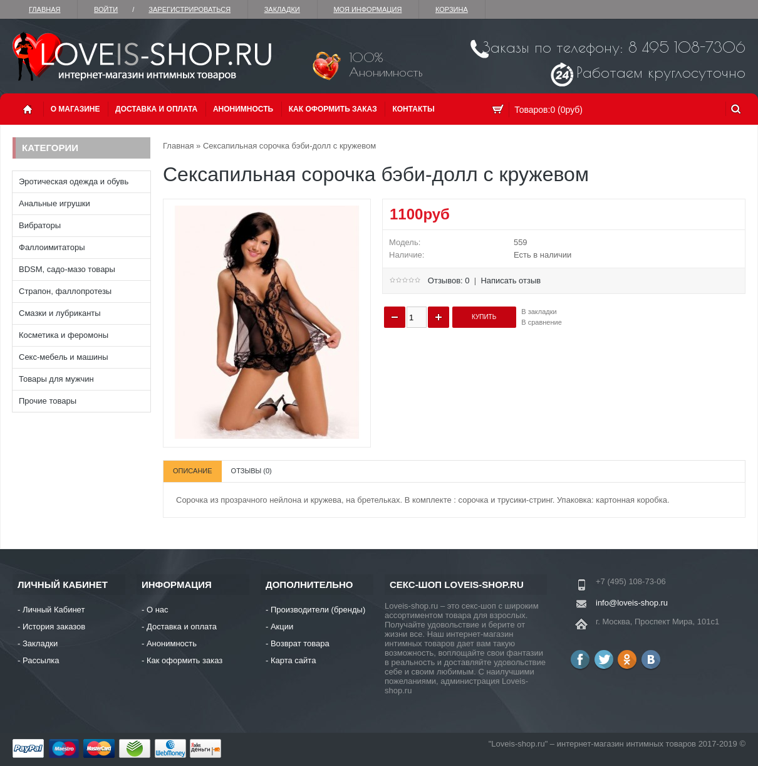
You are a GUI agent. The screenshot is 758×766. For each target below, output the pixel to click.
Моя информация (367, 9)
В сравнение (541, 322)
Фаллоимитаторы (52, 247)
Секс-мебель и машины (63, 357)
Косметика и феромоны (63, 335)
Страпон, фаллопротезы (65, 291)
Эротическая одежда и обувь (73, 181)
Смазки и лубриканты (60, 313)
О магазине (75, 109)
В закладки (538, 311)
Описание (192, 471)
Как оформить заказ (333, 109)
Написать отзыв (510, 280)
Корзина (451, 9)
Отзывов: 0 (449, 280)
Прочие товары (47, 401)
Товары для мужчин (56, 379)
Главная (44, 9)
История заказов (54, 626)
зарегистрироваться (189, 9)
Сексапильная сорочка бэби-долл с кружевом (289, 145)
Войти (106, 9)
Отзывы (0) (251, 471)
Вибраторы (40, 225)
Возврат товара (300, 643)
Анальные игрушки (54, 203)
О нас (158, 609)
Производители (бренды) (318, 609)
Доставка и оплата (156, 109)
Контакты (413, 109)
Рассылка (41, 660)
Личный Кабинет (54, 609)
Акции (282, 626)
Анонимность (243, 109)
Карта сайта (293, 660)
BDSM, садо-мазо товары (67, 269)
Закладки (282, 9)
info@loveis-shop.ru (632, 602)
